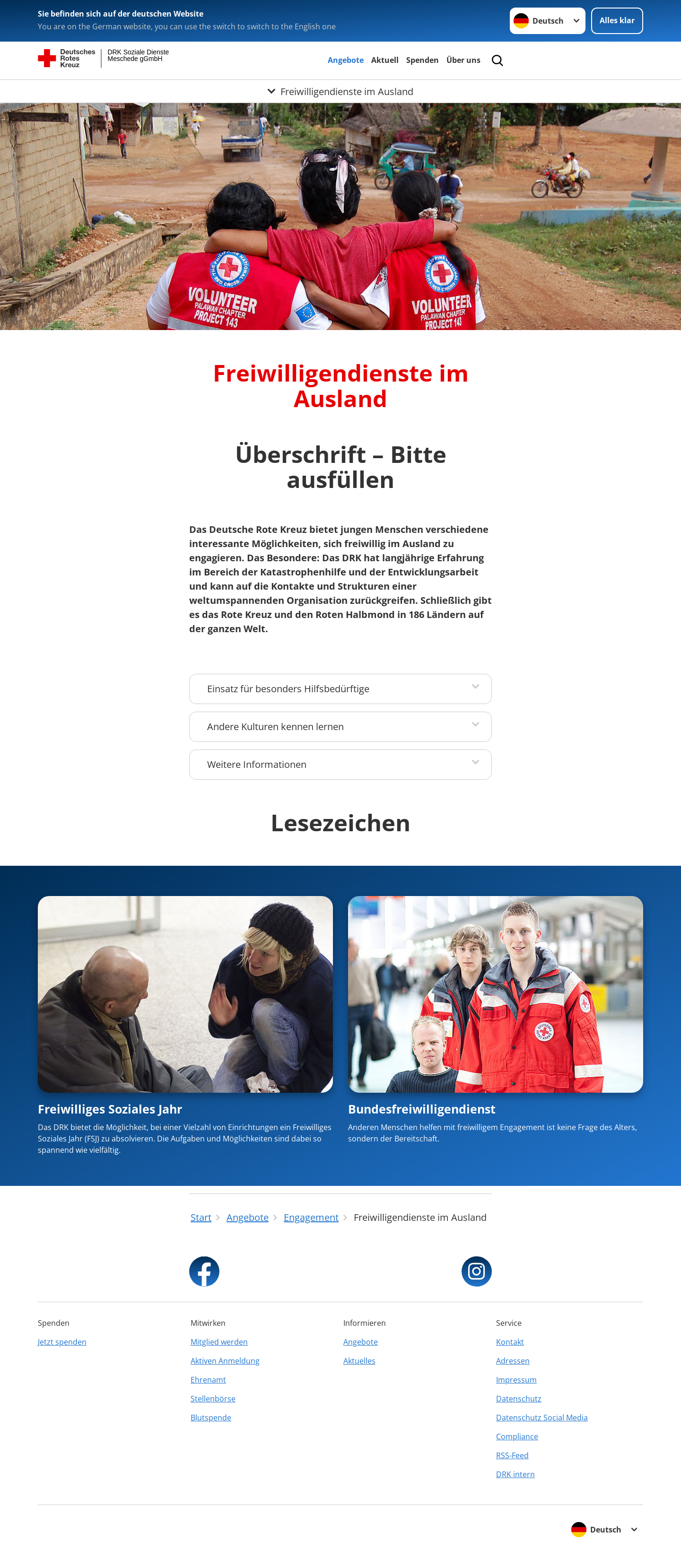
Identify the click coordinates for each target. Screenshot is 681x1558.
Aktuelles (359, 1361)
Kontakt (510, 1342)
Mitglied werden (219, 1342)
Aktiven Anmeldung (225, 1361)
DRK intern (515, 1474)
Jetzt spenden (62, 1342)
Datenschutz (518, 1398)
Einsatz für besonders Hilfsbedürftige (288, 688)
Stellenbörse (213, 1398)
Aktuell (385, 60)
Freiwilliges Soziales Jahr (110, 1109)
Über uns (463, 60)
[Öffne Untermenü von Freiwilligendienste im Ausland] (340, 91)
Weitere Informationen (256, 764)
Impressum (516, 1380)
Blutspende (211, 1417)
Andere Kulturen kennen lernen (275, 726)
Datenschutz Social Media (542, 1417)
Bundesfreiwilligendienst (422, 1109)
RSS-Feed (512, 1455)
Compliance (517, 1436)
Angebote (346, 60)
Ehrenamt (208, 1380)
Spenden (422, 60)
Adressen (513, 1361)
